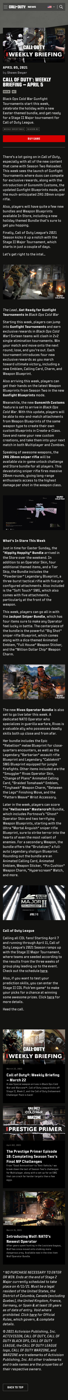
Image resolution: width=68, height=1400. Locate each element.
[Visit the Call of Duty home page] (17, 6)
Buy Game (34, 138)
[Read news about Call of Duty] (32, 7)
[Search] (61, 7)
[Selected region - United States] (51, 7)
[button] (5, 7)
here (44, 971)
